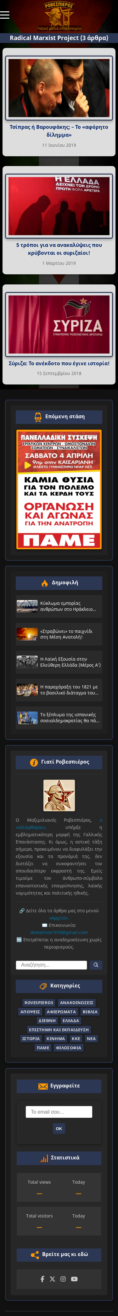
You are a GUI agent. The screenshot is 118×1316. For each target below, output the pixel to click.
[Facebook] (42, 1279)
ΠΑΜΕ (43, 1048)
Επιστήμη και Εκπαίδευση (59, 1030)
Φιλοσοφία (68, 1048)
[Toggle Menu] (4, 14)
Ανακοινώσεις (77, 1002)
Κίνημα (56, 1038)
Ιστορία (31, 1038)
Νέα (91, 1038)
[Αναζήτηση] (96, 965)
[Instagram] (63, 1279)
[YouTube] (74, 1279)
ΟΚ (59, 1128)
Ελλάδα (71, 1020)
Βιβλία (90, 1012)
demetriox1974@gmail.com (59, 932)
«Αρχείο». (59, 918)
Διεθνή (47, 1020)
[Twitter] (52, 1279)
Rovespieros (39, 1002)
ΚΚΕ (76, 1038)
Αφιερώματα (61, 1012)
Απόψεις (30, 1012)
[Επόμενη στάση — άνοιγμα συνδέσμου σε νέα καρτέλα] (59, 489)
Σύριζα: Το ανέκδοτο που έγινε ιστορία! (59, 363)
